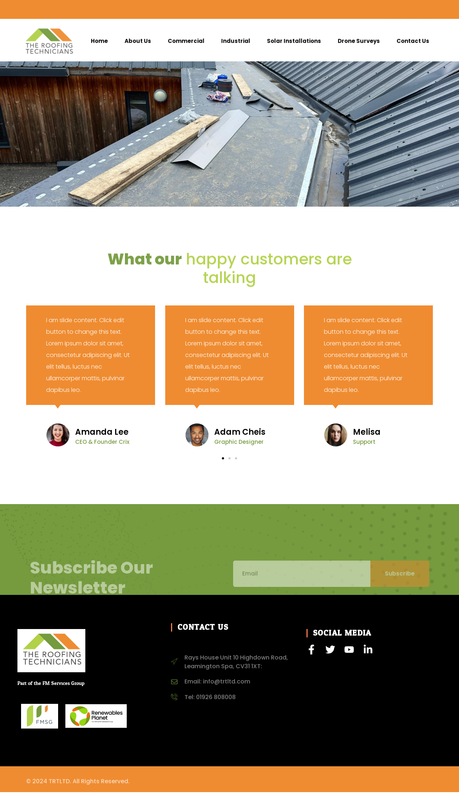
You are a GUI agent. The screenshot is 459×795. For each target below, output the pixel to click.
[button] (223, 461)
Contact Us (413, 43)
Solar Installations (294, 43)
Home (99, 43)
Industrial (235, 43)
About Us (138, 43)
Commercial (186, 43)
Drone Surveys (359, 43)
